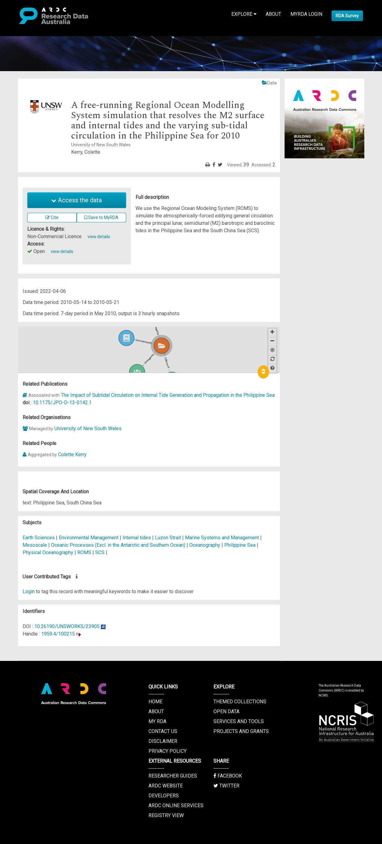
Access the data (76, 200)
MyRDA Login (306, 14)
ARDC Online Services (176, 805)
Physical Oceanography (49, 552)
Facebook (227, 776)
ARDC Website (165, 786)
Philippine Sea (239, 545)
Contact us (162, 731)
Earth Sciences (39, 538)
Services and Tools (238, 721)
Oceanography (205, 545)
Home (155, 702)
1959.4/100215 (58, 634)
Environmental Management (89, 538)
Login (29, 591)
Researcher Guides (172, 776)
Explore (243, 14)
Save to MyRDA (101, 217)
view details (99, 236)
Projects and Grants (241, 731)
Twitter (226, 786)
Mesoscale (35, 545)
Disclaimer (162, 741)
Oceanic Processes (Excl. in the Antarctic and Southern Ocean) (119, 545)
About (273, 14)
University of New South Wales (88, 428)
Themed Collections (239, 702)
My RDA (157, 721)
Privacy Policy (167, 751)
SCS (100, 552)
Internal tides (136, 538)
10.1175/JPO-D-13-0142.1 (62, 402)
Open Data (226, 711)
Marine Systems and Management (222, 538)
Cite (51, 217)
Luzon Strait (168, 538)
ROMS (84, 552)
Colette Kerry (72, 454)
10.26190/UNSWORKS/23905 (67, 626)
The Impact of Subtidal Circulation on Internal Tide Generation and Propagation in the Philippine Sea (168, 395)
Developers (163, 796)
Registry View (166, 815)
